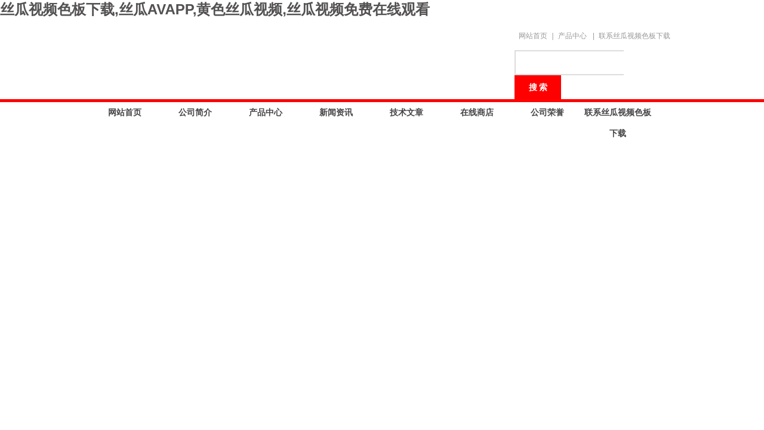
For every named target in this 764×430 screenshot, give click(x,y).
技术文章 (406, 112)
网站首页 (533, 36)
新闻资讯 (336, 112)
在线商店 (477, 112)
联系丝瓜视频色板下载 (634, 36)
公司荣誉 (547, 112)
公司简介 (195, 112)
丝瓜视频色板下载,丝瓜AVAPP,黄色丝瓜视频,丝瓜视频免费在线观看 (215, 9)
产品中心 (572, 36)
